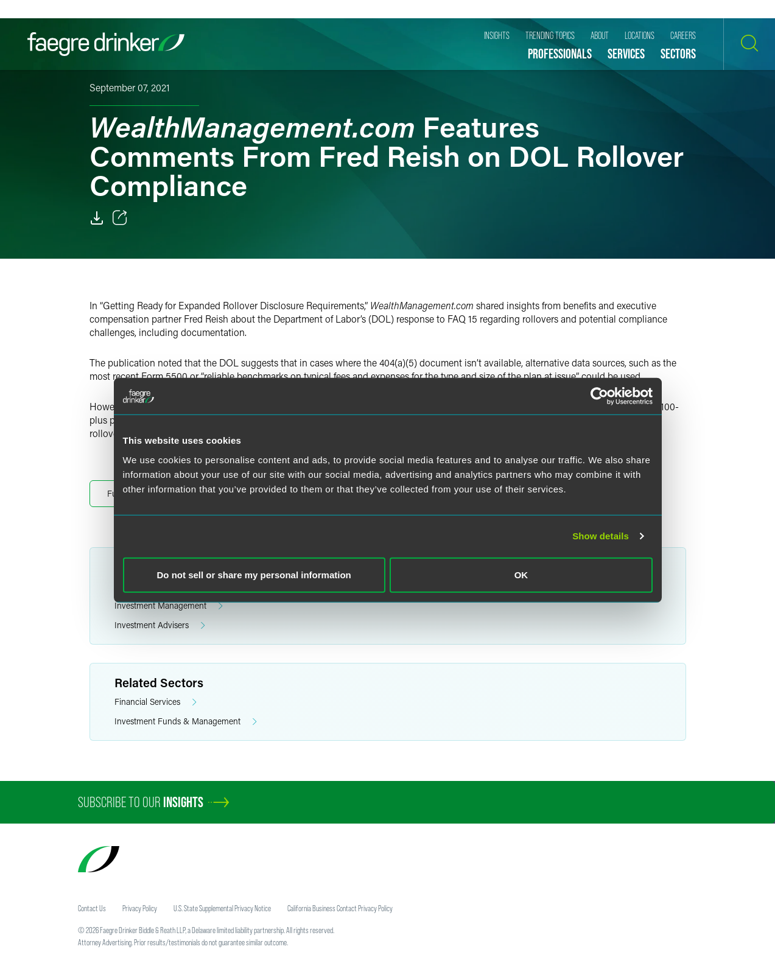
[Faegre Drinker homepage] (105, 44)
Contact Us (92, 908)
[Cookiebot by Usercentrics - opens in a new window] (599, 396)
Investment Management (168, 606)
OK (521, 574)
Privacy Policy (139, 908)
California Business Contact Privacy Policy (340, 908)
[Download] (96, 218)
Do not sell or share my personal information (254, 574)
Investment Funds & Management (185, 721)
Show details (600, 536)
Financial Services (155, 702)
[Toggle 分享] (120, 218)
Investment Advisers (159, 625)
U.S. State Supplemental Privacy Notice (222, 908)
